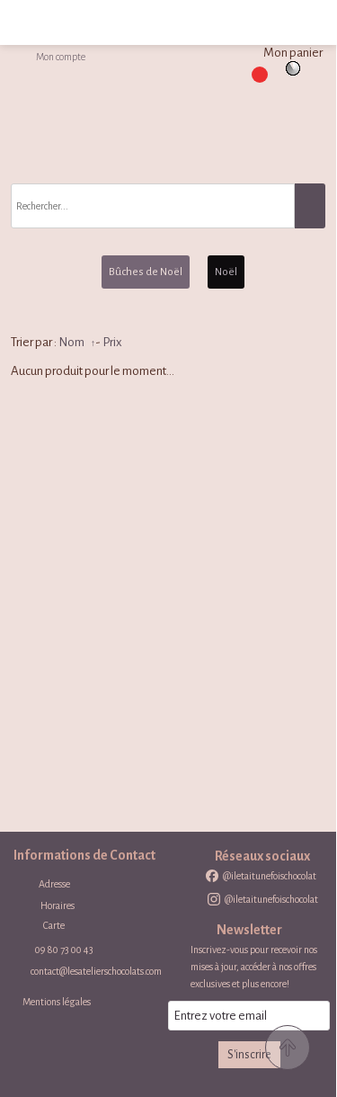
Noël (226, 272)
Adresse (54, 883)
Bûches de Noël (145, 272)
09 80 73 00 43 (64, 949)
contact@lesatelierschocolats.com (96, 971)
